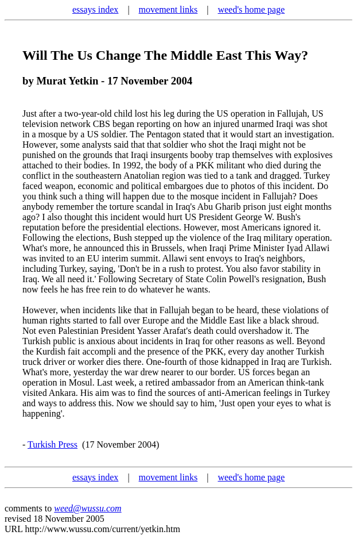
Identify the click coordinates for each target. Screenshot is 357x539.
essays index (95, 9)
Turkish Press (52, 444)
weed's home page (251, 9)
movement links (168, 9)
